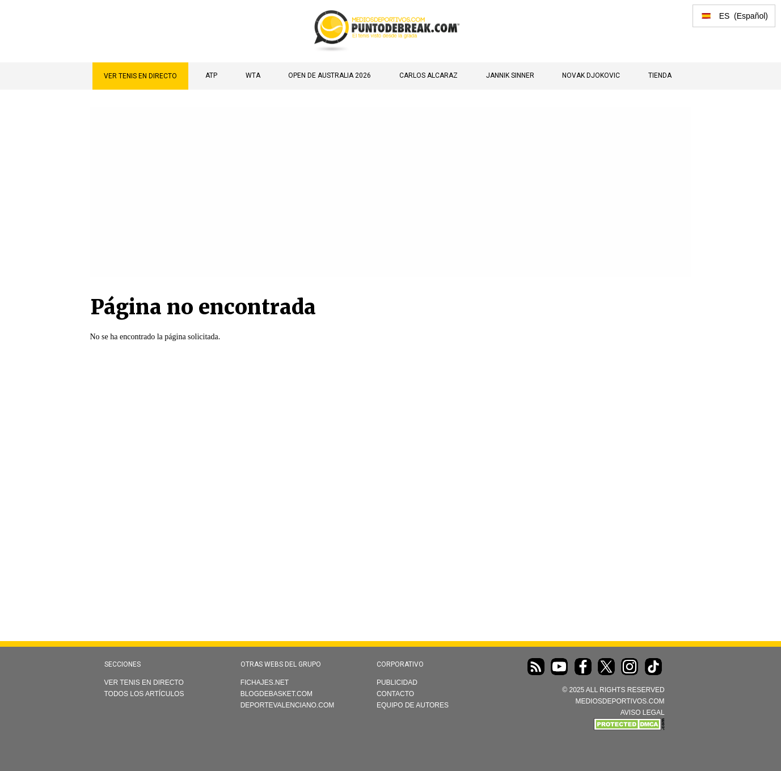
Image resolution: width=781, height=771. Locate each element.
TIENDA (660, 75)
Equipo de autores (413, 705)
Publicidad (397, 682)
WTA (253, 75)
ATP (211, 75)
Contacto (395, 694)
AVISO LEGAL (642, 713)
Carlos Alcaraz (428, 75)
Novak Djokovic (591, 75)
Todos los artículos (144, 694)
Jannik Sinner (510, 75)
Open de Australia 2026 (329, 75)
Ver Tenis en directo (140, 76)
